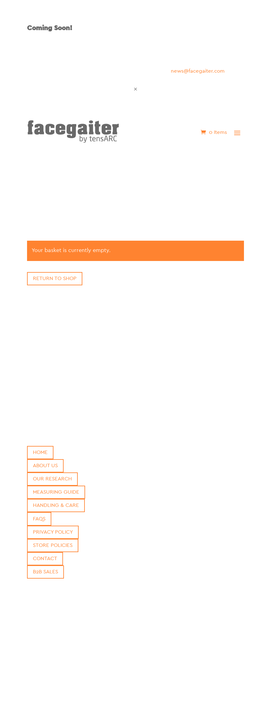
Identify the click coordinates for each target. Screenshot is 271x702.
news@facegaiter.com (198, 71)
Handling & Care (56, 505)
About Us (45, 465)
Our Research (52, 478)
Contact (45, 558)
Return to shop (55, 278)
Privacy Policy (53, 532)
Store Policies (53, 545)
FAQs (39, 518)
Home (40, 452)
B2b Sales (45, 571)
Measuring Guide (56, 492)
